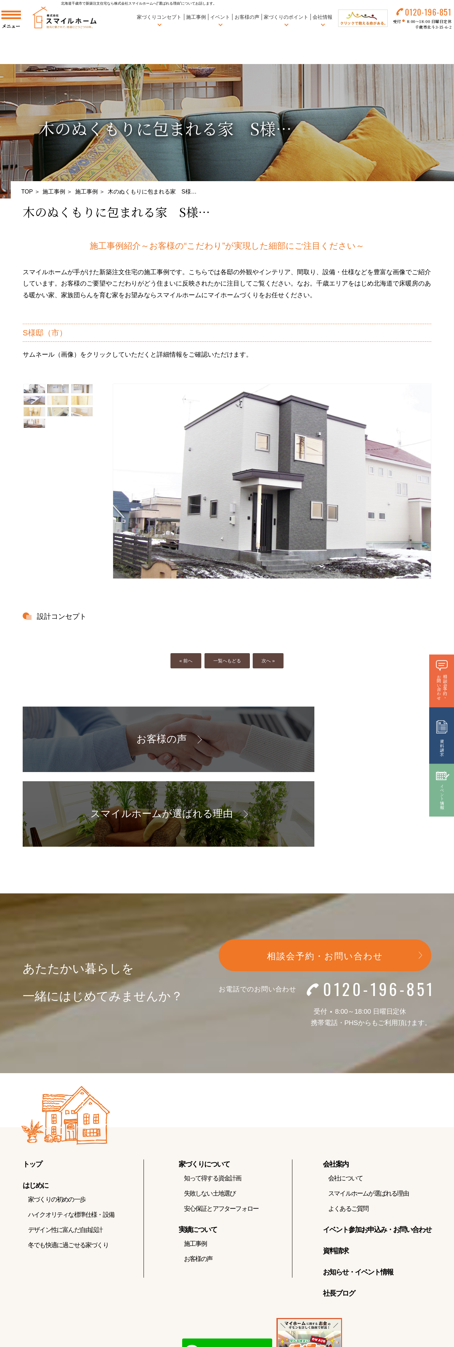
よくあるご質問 (348, 1138)
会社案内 (335, 1094)
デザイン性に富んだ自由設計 (65, 1159)
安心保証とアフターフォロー (221, 1138)
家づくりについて (204, 1094)
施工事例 (190, 21)
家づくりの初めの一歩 (56, 1129)
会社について (345, 1108)
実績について (198, 1159)
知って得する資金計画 (212, 1108)
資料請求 (335, 1181)
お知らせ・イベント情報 (358, 1202)
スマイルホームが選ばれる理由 (368, 1123)
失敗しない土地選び (210, 1123)
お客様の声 (240, 21)
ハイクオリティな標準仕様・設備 (71, 1144)
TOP (27, 192)
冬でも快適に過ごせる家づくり (68, 1175)
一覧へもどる (227, 660)
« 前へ (185, 660)
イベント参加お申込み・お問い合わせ (377, 1159)
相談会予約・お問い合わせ (325, 886)
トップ (32, 1094)
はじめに (35, 1115)
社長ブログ (339, 1223)
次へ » (268, 660)
